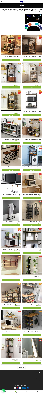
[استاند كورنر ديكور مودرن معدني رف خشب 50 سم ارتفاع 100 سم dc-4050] (11, 349)
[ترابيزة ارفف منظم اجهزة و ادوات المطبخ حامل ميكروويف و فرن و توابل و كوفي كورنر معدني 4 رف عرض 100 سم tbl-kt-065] (32, 294)
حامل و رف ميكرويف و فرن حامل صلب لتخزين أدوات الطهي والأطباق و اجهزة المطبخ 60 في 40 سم (32, 195)
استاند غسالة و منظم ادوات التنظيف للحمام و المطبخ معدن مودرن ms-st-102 (32, 333)
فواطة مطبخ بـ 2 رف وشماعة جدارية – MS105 (33, 250)
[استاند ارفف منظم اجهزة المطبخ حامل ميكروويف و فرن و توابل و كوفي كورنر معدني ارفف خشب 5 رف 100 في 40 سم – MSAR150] (32, 128)
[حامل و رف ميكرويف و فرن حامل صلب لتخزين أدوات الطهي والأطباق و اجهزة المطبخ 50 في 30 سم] (11, 321)
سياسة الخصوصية (39, 380)
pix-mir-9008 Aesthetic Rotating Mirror (33, 360)
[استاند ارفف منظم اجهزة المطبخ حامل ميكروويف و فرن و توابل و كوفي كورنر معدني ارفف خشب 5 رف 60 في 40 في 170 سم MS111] (11, 45)
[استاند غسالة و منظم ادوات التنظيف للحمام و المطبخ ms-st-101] (32, 156)
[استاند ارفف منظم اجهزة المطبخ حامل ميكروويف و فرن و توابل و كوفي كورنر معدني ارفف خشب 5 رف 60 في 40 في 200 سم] (32, 45)
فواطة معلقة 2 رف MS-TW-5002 (35, 222)
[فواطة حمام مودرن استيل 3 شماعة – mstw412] (11, 211)
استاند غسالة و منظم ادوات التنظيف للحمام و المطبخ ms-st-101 (32, 167)
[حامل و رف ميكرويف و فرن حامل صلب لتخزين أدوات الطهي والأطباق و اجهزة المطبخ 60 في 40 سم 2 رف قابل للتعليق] (11, 239)
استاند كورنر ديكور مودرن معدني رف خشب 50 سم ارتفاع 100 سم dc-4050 (12, 360)
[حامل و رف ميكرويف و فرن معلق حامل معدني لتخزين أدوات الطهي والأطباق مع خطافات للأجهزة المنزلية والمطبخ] (11, 183)
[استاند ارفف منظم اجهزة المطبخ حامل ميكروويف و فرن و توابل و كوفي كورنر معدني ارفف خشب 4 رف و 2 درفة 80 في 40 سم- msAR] (11, 73)
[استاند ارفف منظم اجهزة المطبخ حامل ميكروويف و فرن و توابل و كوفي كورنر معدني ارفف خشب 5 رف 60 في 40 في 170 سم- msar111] (32, 73)
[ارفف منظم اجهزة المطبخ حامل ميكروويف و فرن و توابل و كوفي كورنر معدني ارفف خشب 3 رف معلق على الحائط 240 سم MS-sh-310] (11, 294)
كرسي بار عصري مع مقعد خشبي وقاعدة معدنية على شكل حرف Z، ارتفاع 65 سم (11, 167)
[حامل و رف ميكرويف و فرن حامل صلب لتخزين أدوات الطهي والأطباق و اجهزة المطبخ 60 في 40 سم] (32, 183)
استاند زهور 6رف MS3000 (37, 277)
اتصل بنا (40, 382)
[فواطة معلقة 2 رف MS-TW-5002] (32, 211)
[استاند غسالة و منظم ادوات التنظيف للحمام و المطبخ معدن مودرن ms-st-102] (32, 321)
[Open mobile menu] (41, 2)
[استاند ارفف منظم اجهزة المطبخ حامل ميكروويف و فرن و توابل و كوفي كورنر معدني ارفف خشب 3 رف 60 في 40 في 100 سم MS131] (32, 100)
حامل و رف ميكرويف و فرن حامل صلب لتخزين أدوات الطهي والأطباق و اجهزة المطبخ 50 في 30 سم (11, 333)
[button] (32, 60)
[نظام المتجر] (2, 33)
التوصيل (41, 376)
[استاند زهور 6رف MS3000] (32, 266)
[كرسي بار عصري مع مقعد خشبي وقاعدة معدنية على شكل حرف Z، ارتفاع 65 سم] (11, 156)
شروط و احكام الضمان (38, 378)
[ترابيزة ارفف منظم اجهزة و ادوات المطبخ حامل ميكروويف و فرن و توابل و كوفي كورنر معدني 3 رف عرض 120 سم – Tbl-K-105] (11, 128)
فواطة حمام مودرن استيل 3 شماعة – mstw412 (11, 222)
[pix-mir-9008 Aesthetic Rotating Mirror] (32, 349)
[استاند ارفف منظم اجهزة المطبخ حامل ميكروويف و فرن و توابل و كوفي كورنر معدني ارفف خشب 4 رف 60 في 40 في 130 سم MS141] (11, 100)
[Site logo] (21, 1)
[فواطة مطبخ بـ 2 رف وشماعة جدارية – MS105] (32, 239)
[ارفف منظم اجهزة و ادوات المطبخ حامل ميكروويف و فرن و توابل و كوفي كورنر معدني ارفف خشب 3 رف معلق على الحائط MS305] (11, 266)
